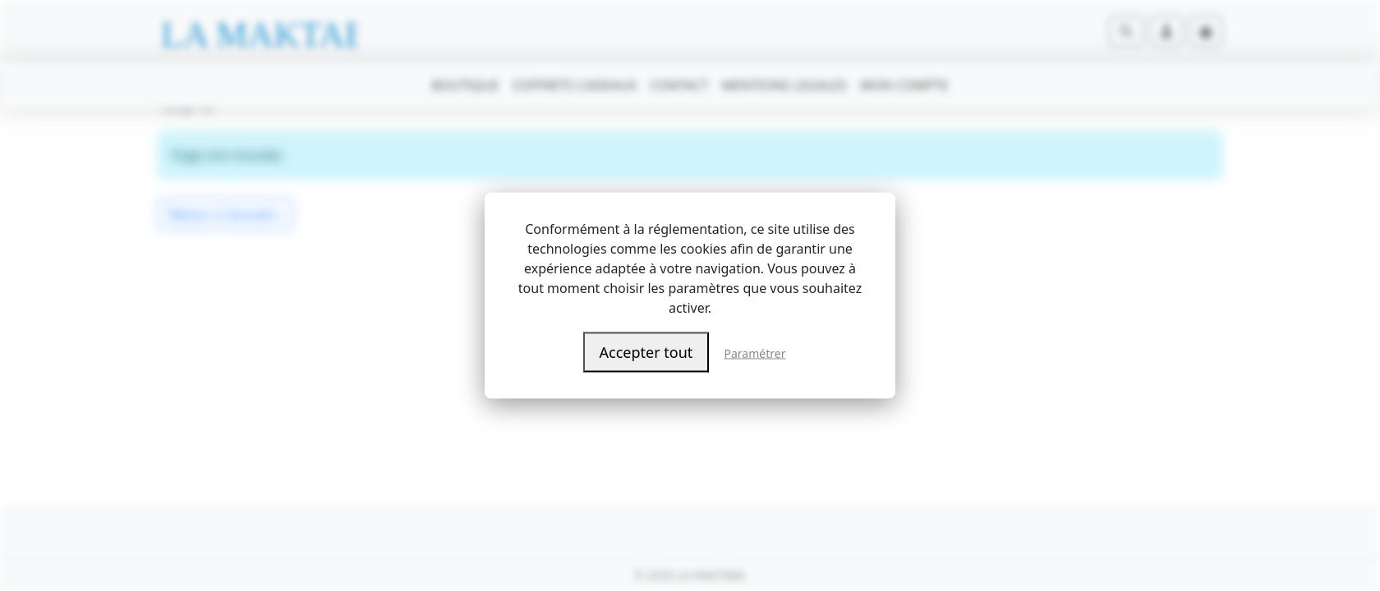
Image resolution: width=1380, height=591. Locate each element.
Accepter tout (646, 352)
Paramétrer (755, 353)
